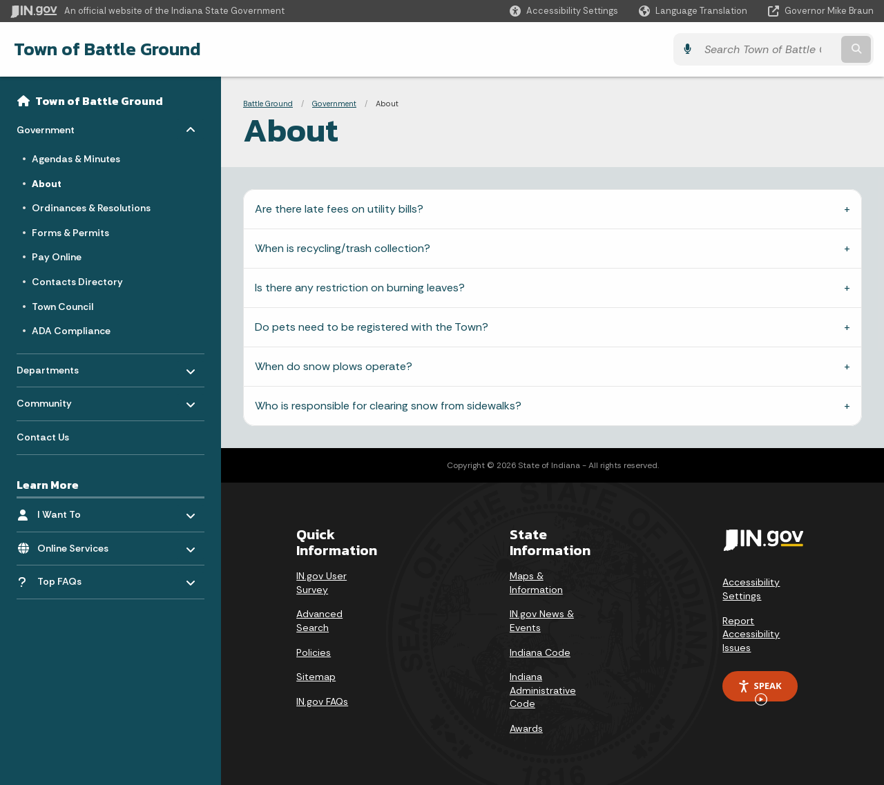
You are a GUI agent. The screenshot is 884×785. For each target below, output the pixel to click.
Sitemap (316, 676)
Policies (313, 652)
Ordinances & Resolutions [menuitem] (91, 208)
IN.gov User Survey (321, 583)
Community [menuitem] (57, 400)
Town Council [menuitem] (62, 306)
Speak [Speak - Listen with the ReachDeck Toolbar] (760, 690)
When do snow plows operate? (333, 366)
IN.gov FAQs (322, 701)
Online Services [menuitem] (77, 544)
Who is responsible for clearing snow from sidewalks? (388, 405)
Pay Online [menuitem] (56, 257)
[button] (564, 10)
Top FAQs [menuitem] (59, 581)
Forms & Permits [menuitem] (70, 232)
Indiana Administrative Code (543, 690)
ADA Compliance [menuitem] (71, 330)
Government (334, 103)
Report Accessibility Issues (751, 634)
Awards (526, 728)
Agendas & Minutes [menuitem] (76, 159)
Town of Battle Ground (107, 49)
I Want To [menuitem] (77, 511)
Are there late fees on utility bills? (339, 209)
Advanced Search (319, 621)
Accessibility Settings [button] (751, 589)
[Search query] (768, 49)
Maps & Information (536, 583)
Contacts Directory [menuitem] (77, 281)
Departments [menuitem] (57, 366)
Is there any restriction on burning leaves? (360, 287)
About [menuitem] (46, 183)
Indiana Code (540, 652)
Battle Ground (268, 103)
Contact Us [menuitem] (43, 437)
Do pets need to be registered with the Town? (371, 327)
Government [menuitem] (57, 126)
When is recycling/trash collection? (342, 248)
